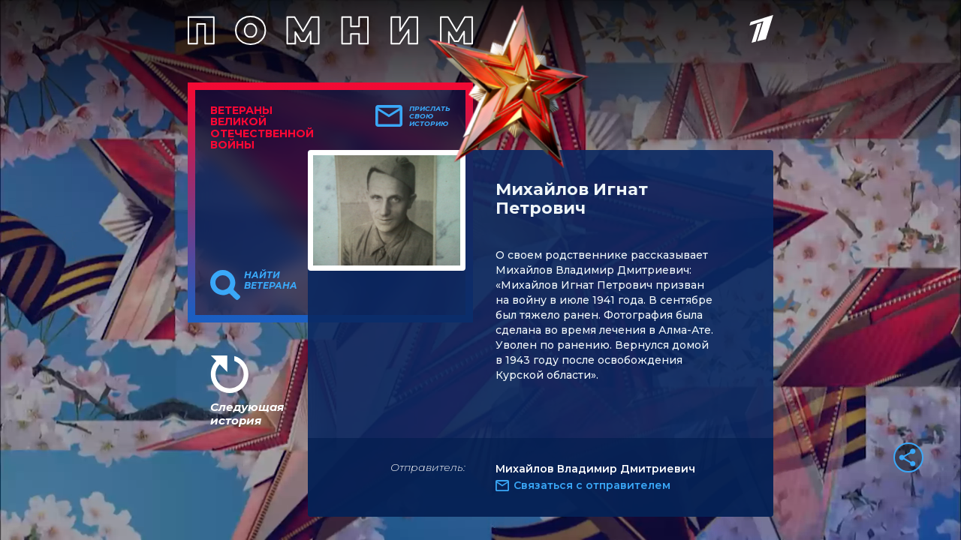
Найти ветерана (270, 280)
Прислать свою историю (429, 116)
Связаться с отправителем (592, 485)
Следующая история (247, 414)
